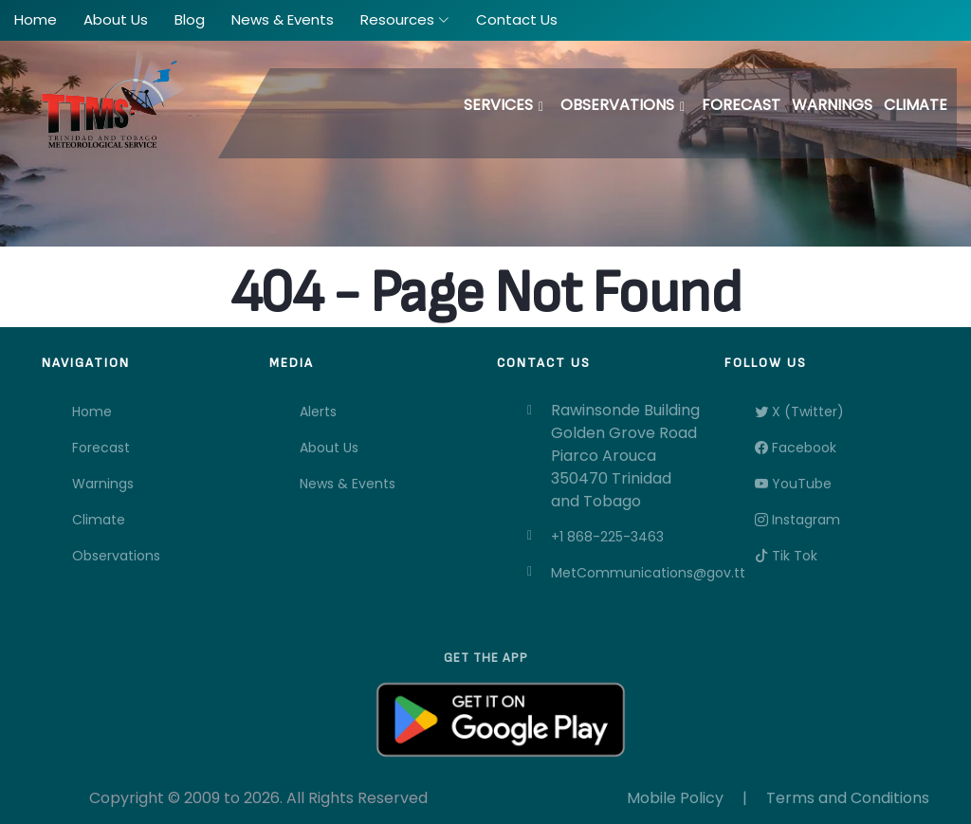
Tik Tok (786, 555)
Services (498, 105)
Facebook (795, 447)
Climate (915, 105)
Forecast (741, 105)
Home (92, 411)
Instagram (797, 519)
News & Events (347, 483)
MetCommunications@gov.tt (626, 572)
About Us (329, 447)
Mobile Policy (675, 798)
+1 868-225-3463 (607, 536)
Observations (617, 105)
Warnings (832, 105)
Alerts (318, 411)
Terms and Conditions (847, 798)
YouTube (793, 483)
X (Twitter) (799, 411)
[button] (404, 20)
